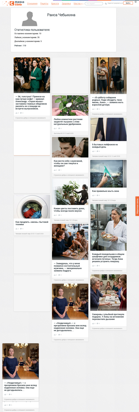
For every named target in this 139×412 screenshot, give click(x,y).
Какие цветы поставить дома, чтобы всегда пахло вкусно (69, 209)
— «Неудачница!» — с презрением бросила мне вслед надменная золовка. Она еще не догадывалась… (70, 327)
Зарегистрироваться (115, 3)
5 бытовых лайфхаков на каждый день (105, 145)
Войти (128, 3)
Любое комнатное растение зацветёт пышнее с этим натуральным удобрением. (68, 121)
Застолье (57, 133)
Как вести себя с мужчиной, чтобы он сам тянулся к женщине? (68, 163)
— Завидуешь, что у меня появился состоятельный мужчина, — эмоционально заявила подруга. (68, 267)
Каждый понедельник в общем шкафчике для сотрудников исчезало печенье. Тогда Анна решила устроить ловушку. (108, 258)
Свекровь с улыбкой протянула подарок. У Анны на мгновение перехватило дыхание (108, 316)
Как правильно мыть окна (105, 191)
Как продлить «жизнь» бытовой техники (32, 223)
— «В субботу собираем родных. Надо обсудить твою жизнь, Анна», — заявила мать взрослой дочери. (107, 101)
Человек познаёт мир (99, 156)
